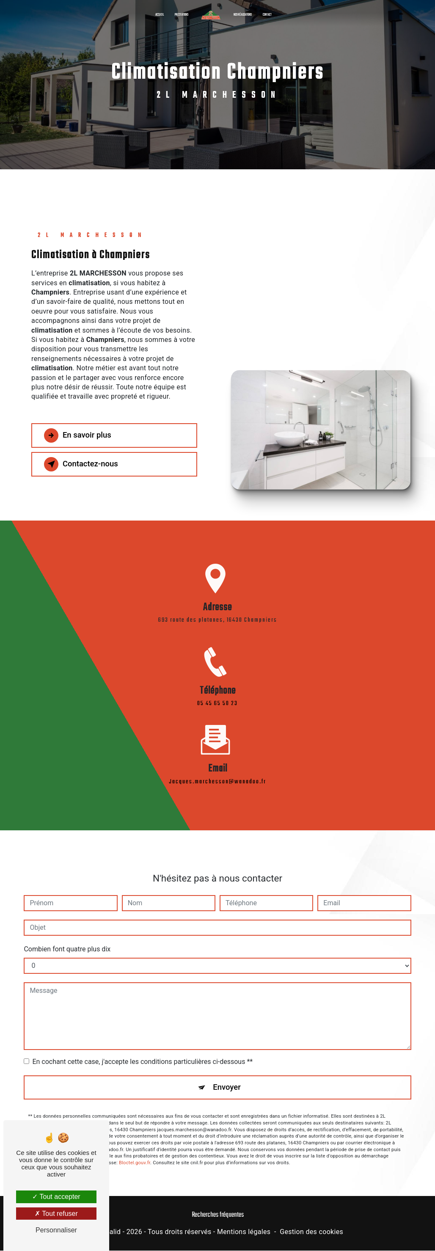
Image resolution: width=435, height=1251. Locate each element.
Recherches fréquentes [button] (218, 1215)
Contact (267, 14)
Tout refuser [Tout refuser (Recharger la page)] (56, 1213)
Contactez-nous (83, 464)
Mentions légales (243, 1233)
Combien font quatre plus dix (67, 939)
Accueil (159, 14)
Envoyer (227, 1078)
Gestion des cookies (311, 1233)
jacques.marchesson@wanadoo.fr (217, 772)
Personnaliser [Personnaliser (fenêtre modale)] (56, 1230)
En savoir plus (79, 435)
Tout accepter (56, 1196)
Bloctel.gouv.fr (134, 1153)
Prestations (181, 14)
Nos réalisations (243, 14)
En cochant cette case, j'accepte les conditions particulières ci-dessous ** (142, 1052)
